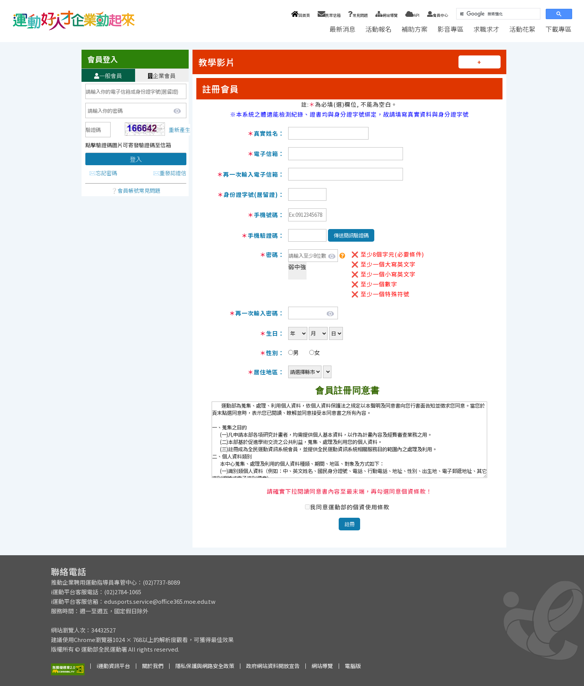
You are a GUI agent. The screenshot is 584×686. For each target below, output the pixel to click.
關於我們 (152, 666)
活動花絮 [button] (522, 29)
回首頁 (300, 15)
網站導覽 (386, 15)
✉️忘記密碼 (103, 173)
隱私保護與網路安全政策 (204, 666)
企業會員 (162, 76)
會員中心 (437, 15)
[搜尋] (497, 14)
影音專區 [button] (450, 29)
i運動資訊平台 (113, 666)
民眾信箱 (329, 15)
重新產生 (179, 129)
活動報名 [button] (378, 29)
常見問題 (357, 15)
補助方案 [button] (414, 29)
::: (317, 29)
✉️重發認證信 (169, 173)
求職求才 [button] (486, 29)
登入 (136, 159)
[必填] (98, 129)
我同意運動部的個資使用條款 (350, 507)
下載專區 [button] (558, 29)
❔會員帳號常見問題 (135, 190)
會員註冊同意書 (347, 390)
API (412, 15)
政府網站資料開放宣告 (273, 666)
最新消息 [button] (343, 29)
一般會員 (108, 76)
